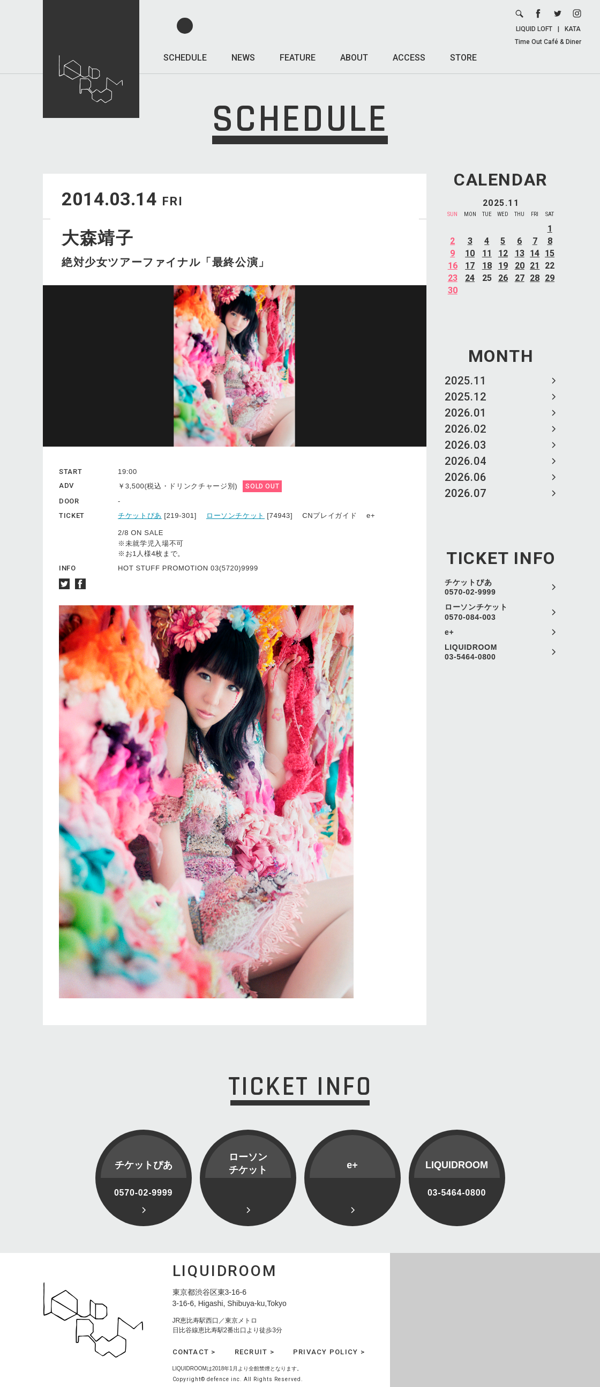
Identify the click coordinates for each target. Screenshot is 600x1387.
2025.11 (465, 380)
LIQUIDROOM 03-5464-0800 (471, 652)
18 (487, 266)
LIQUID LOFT (534, 29)
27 (519, 278)
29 (549, 278)
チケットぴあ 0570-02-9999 (470, 587)
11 (487, 253)
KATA (573, 29)
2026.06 (465, 477)
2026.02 (465, 429)
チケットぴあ (140, 515)
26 (503, 278)
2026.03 (465, 445)
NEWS (243, 58)
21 (534, 266)
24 (470, 278)
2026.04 (465, 461)
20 (519, 266)
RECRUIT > (254, 1352)
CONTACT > (194, 1352)
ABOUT (354, 58)
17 (470, 266)
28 (534, 278)
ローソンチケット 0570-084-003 (476, 612)
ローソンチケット (235, 515)
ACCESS (409, 58)
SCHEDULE (185, 58)
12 (503, 253)
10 (470, 253)
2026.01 (465, 412)
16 (453, 266)
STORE (463, 58)
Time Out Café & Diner (548, 42)
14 (534, 253)
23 (453, 278)
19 (503, 266)
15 (549, 253)
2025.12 (465, 396)
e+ (449, 632)
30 (453, 290)
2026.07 (465, 493)
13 (519, 253)
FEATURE (298, 58)
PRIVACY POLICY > (329, 1352)
